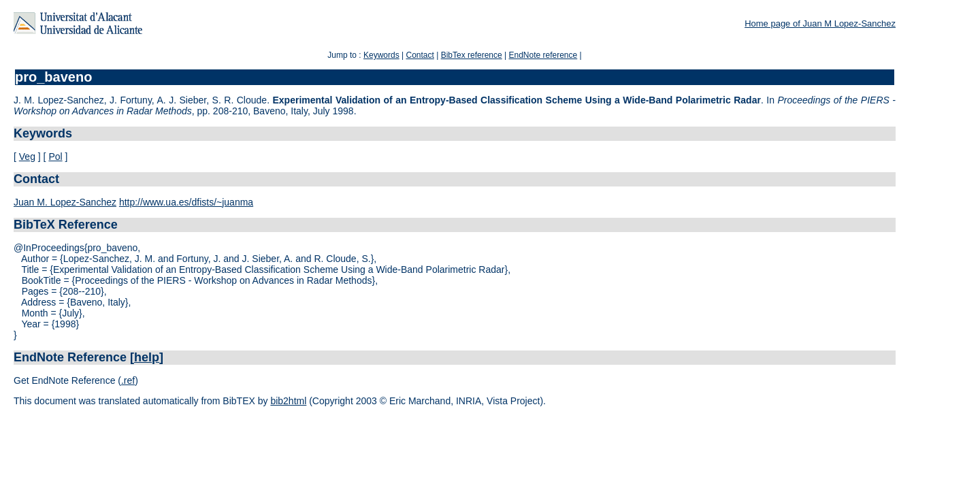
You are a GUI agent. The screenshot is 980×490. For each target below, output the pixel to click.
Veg (27, 156)
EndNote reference (542, 55)
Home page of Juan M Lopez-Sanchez (820, 23)
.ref (128, 380)
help (146, 357)
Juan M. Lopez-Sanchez (65, 202)
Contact (420, 55)
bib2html (288, 400)
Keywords (381, 55)
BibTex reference (471, 55)
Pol (55, 156)
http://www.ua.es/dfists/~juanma (186, 202)
